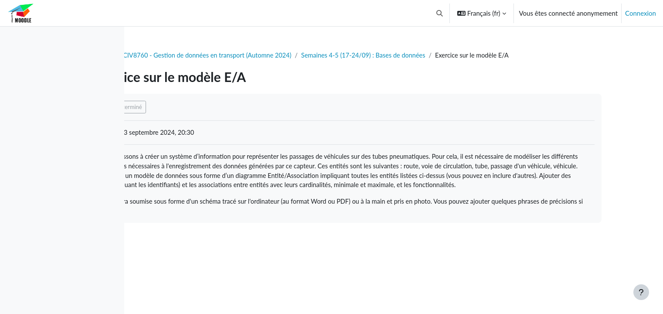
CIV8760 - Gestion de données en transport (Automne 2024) (284, 55)
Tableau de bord (164, 55)
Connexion (640, 13)
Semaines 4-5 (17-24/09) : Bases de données (445, 55)
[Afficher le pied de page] (641, 292)
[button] (440, 13)
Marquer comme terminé (183, 107)
